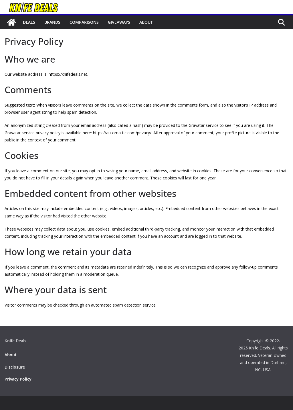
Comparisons (84, 22)
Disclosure (15, 367)
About (146, 22)
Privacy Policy (18, 379)
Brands (52, 22)
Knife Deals (259, 348)
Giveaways (119, 22)
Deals (29, 22)
